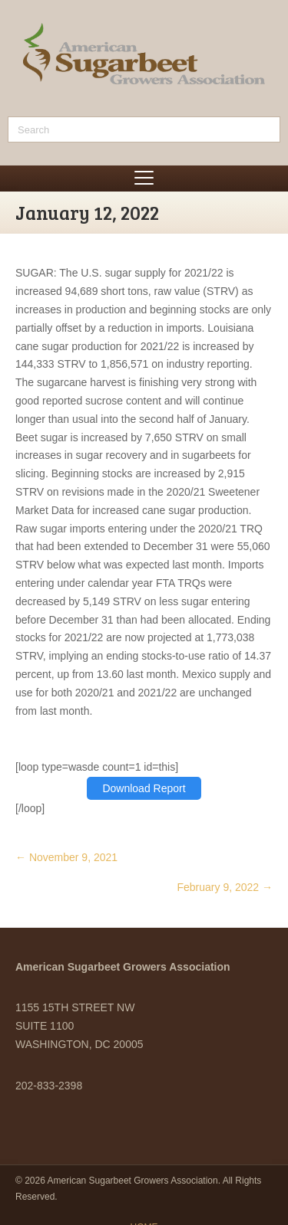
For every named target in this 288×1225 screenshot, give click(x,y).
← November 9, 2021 (66, 857)
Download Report (143, 788)
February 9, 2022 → (225, 887)
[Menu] (144, 178)
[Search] (144, 129)
